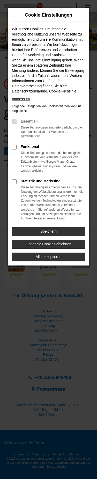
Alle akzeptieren (49, 257)
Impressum (21, 99)
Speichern (48, 231)
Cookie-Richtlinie (62, 91)
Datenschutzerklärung (29, 91)
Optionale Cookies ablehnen (48, 244)
